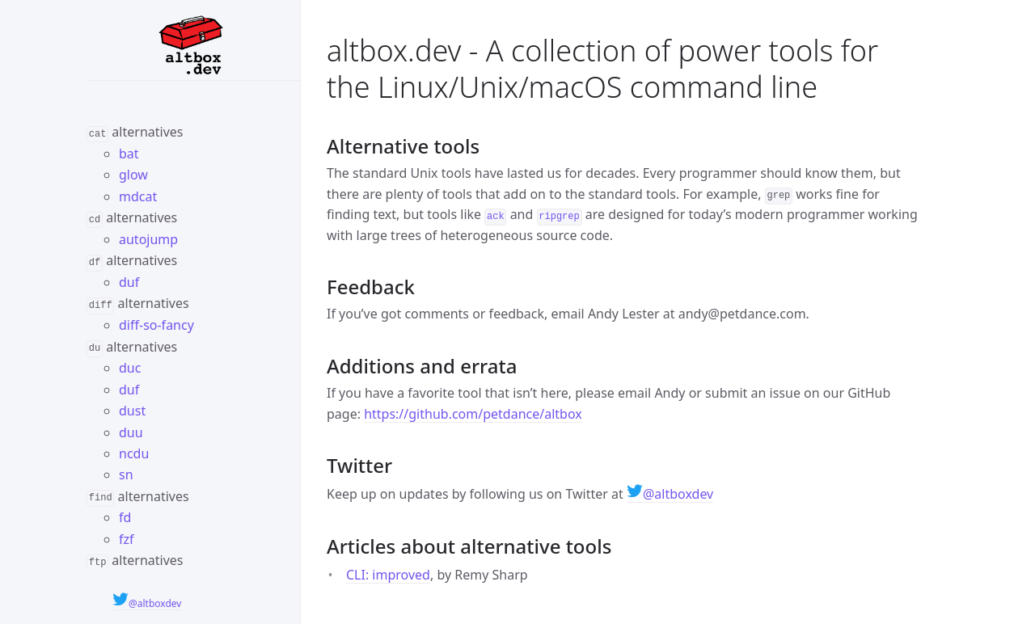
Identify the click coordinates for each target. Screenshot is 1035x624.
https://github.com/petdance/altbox (473, 414)
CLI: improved (388, 575)
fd (125, 516)
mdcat (138, 195)
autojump (148, 238)
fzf (126, 537)
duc (130, 366)
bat (129, 153)
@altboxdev (146, 603)
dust (132, 409)
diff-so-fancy (156, 324)
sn (126, 473)
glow (133, 174)
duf (129, 281)
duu (131, 430)
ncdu (134, 452)
